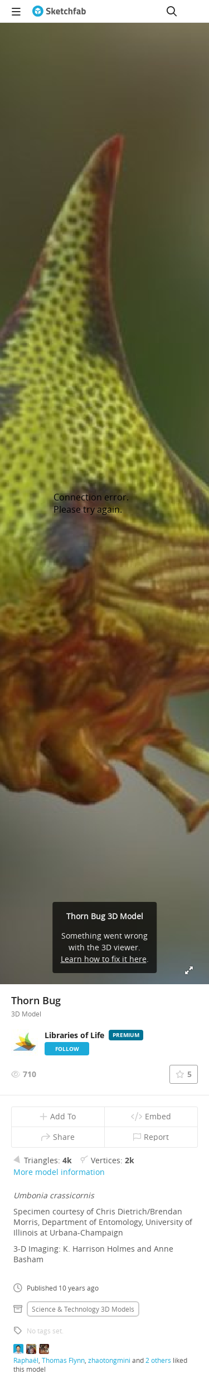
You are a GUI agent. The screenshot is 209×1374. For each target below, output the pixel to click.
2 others (158, 1360)
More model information (59, 1172)
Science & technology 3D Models (83, 1308)
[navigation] (16, 11)
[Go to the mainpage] (59, 11)
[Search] (172, 11)
